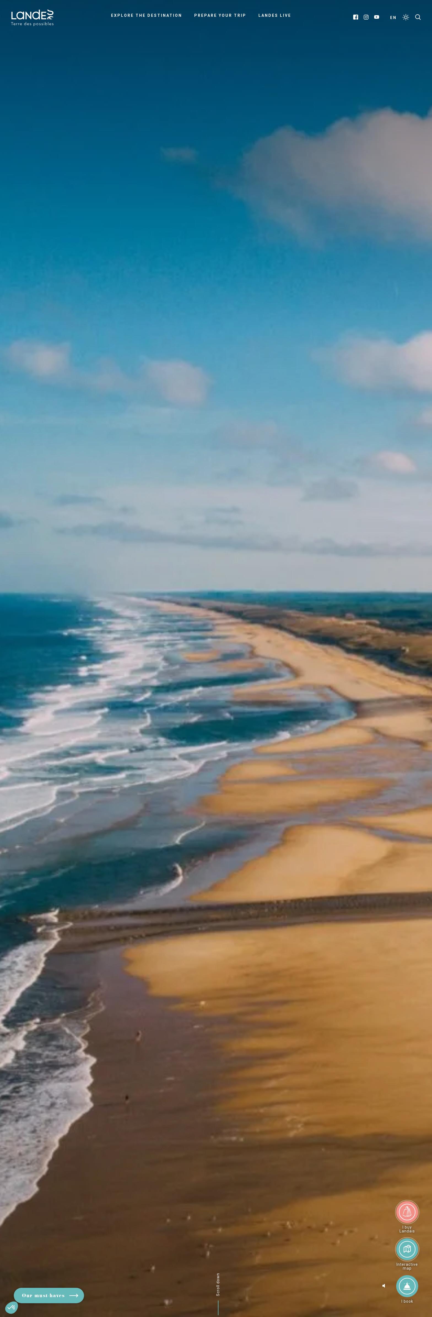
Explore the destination (146, 15)
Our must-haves (43, 1296)
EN (393, 17)
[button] (11, 1307)
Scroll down (218, 1284)
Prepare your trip (220, 15)
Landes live (274, 15)
